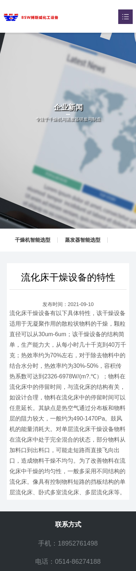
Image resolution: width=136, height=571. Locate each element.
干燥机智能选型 (32, 240)
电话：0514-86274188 (67, 561)
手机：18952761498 (68, 543)
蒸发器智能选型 (82, 240)
